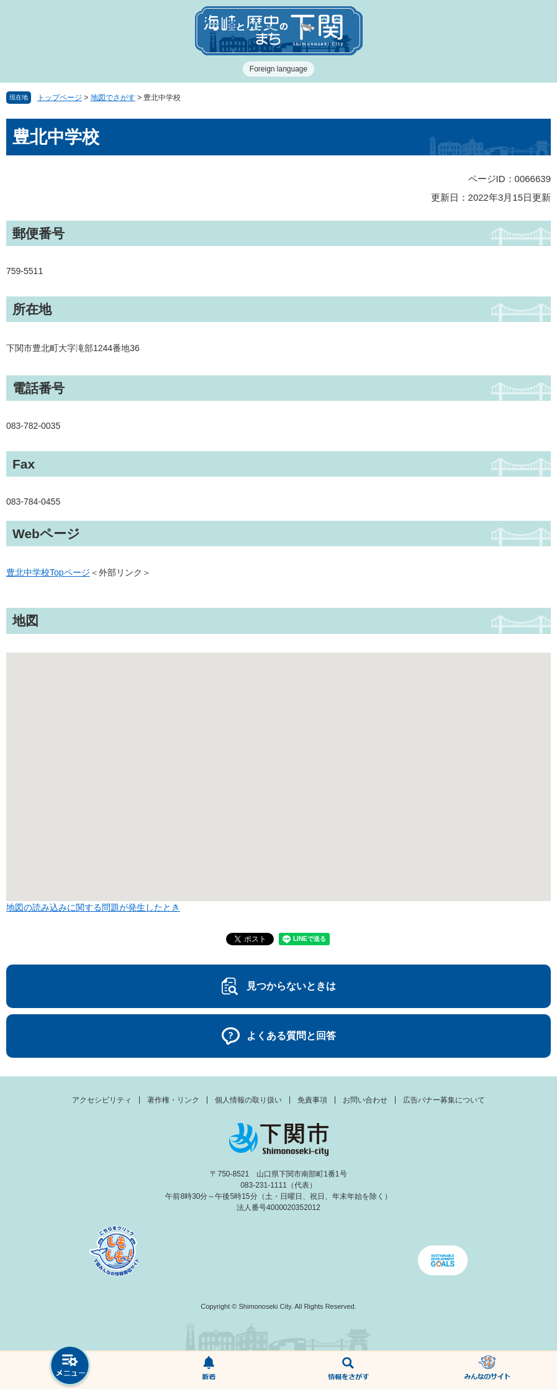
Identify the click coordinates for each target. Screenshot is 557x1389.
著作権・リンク (173, 1100)
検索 (348, 1370)
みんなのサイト (487, 1370)
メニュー (69, 1367)
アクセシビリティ (102, 1100)
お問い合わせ (365, 1100)
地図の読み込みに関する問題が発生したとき (93, 907)
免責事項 (312, 1100)
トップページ (59, 97)
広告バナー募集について (444, 1100)
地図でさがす (113, 97)
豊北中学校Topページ (48, 572)
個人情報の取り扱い (248, 1100)
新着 (208, 1370)
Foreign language (278, 69)
